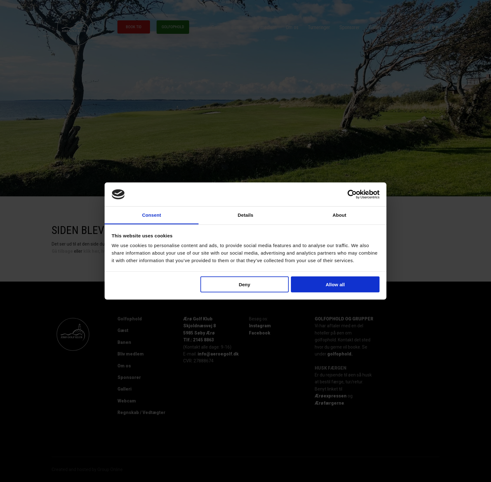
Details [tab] (245, 215)
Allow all (335, 284)
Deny (244, 284)
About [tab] (339, 215)
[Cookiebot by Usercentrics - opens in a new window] (352, 194)
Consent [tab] (151, 215)
